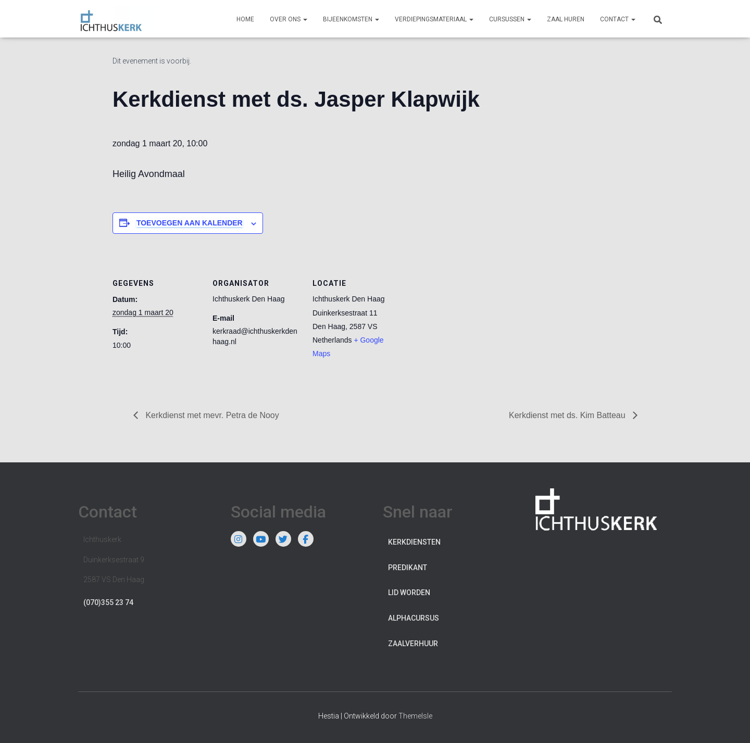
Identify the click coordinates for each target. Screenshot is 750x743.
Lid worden (409, 592)
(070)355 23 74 (108, 602)
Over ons (288, 19)
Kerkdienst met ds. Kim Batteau (568, 415)
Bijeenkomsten (351, 19)
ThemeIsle (415, 716)
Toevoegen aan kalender (189, 223)
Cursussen (510, 19)
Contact (617, 19)
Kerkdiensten (414, 542)
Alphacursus (413, 618)
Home (245, 19)
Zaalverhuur (413, 643)
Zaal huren (565, 19)
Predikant (407, 567)
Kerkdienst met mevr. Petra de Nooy (211, 415)
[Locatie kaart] (467, 322)
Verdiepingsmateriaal (434, 19)
